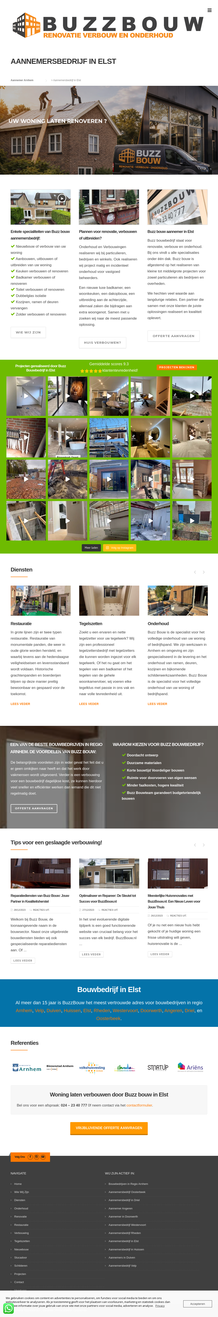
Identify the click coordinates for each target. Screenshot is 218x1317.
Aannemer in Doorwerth (123, 1216)
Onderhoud (21, 1208)
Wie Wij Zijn (21, 1192)
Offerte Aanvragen (34, 808)
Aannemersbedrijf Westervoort (127, 1224)
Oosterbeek (108, 1018)
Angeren (173, 1010)
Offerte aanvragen (174, 336)
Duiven (54, 1010)
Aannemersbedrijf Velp (122, 1265)
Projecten (20, 1274)
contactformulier (139, 1105)
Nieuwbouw (21, 1249)
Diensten (19, 1200)
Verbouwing (21, 1233)
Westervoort (125, 1010)
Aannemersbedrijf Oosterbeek (127, 1192)
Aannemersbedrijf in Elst (124, 1241)
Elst (87, 1010)
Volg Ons (20, 1156)
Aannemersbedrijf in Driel (124, 1200)
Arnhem (24, 1010)
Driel (189, 1010)
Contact (19, 1282)
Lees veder (20, 697)
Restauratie (89, 623)
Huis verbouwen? (102, 343)
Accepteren (197, 1304)
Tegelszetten (159, 623)
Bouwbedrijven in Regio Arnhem (128, 1183)
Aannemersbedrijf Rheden (125, 1233)
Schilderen (20, 1265)
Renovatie (20, 623)
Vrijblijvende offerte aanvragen (109, 1128)
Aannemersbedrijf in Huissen (126, 1249)
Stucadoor (20, 1257)
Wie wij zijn (28, 332)
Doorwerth (151, 1010)
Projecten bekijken (176, 367)
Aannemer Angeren (120, 1208)
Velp (39, 1010)
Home (18, 1183)
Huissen (72, 1010)
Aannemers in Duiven (122, 1257)
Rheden (102, 1010)
